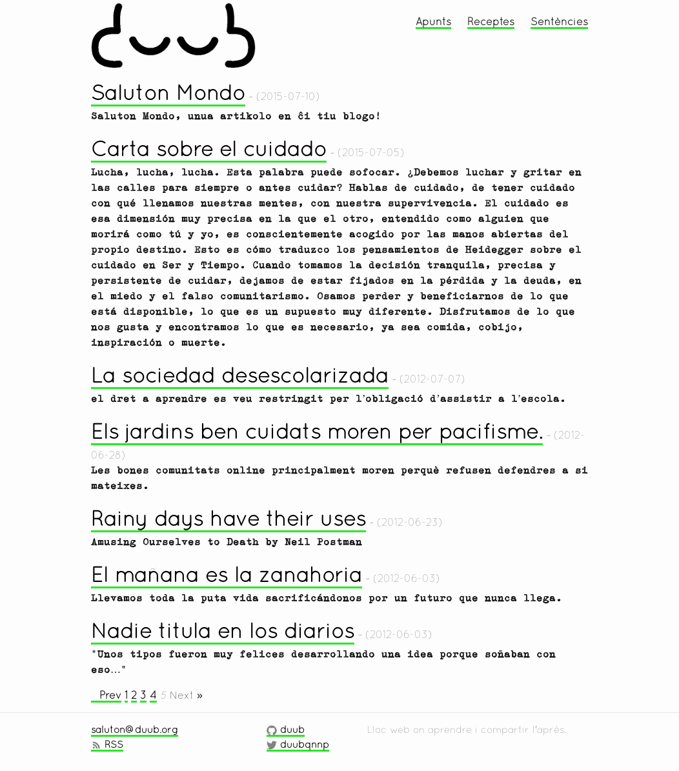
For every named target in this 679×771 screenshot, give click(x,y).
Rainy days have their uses (228, 518)
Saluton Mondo (168, 93)
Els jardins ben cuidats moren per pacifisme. (317, 431)
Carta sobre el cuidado (209, 149)
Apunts (433, 21)
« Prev (106, 695)
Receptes (490, 21)
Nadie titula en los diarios (222, 631)
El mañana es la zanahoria (226, 574)
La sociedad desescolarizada (240, 375)
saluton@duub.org (134, 729)
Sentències (559, 21)
